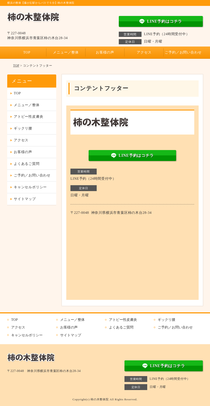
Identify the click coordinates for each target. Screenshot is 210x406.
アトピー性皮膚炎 (28, 116)
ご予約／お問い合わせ (183, 52)
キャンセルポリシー (30, 187)
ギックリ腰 (23, 128)
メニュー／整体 (66, 52)
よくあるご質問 (27, 164)
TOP (26, 52)
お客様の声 (105, 52)
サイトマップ (25, 199)
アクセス (144, 52)
